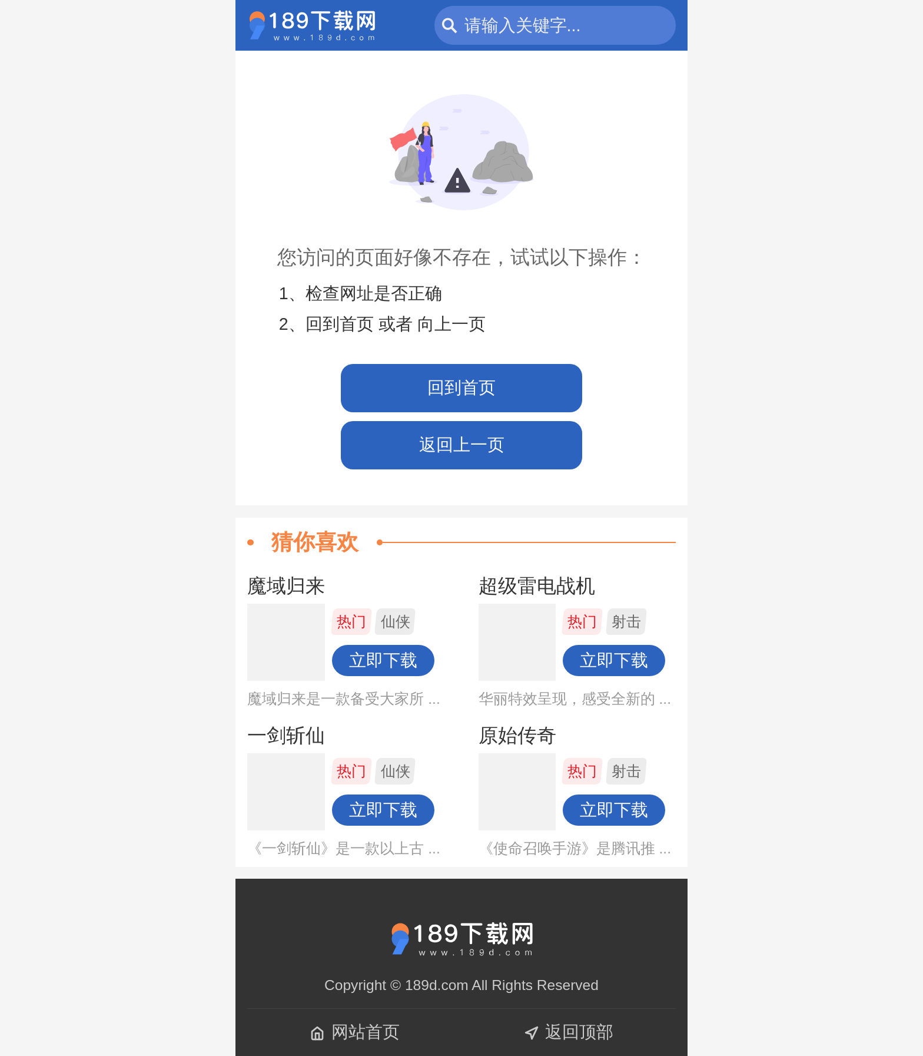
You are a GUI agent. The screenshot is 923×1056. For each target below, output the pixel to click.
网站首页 (355, 1031)
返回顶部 (568, 1031)
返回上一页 (461, 444)
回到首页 (461, 387)
